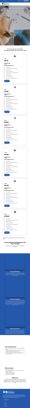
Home (5, 386)
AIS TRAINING (7, 398)
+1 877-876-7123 (4, 0)
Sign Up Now (7, 111)
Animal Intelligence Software (7, 405)
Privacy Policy (15, 407)
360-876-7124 (8, 403)
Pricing (5, 389)
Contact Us (5, 390)
